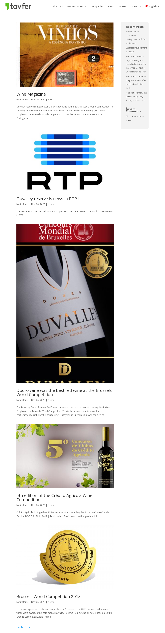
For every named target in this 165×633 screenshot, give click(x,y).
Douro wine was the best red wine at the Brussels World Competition (64, 392)
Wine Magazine (31, 94)
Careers (122, 6)
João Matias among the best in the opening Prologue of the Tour (136, 96)
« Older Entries (24, 627)
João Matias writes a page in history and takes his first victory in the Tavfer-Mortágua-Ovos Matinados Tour (136, 64)
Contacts (136, 6)
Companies (97, 6)
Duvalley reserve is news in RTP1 (47, 198)
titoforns (24, 99)
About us (58, 6)
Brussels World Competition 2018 (48, 596)
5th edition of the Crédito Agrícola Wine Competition (54, 497)
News (111, 6)
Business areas (75, 6)
